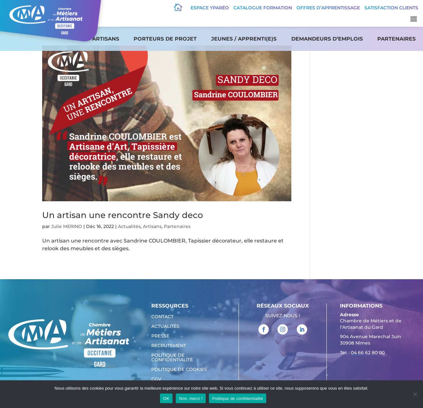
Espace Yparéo (210, 8)
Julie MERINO (66, 226)
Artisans (105, 39)
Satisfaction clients (391, 8)
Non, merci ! (190, 398)
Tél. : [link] (362, 353)
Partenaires (396, 39)
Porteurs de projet (165, 39)
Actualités (129, 226)
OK (166, 398)
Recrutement (168, 345)
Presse (160, 336)
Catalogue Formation (262, 8)
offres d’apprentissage (328, 8)
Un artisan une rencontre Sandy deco (122, 215)
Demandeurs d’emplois (327, 39)
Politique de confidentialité (172, 358)
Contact (162, 316)
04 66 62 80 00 (368, 353)
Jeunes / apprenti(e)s (244, 39)
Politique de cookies (179, 369)
